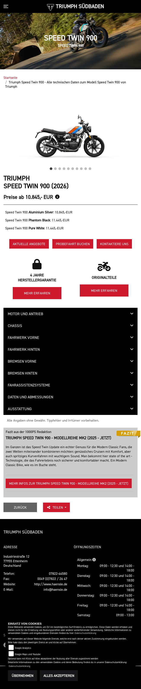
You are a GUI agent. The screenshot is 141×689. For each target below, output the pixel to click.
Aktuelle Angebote (29, 244)
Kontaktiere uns (114, 244)
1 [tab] (51, 167)
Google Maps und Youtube (27, 654)
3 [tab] (59, 167)
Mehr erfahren (37, 293)
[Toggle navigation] (6, 6)
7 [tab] (77, 167)
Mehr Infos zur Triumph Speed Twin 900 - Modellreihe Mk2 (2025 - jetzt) (68, 483)
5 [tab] (68, 167)
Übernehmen (22, 675)
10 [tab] (90, 167)
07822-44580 (58, 573)
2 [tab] (55, 167)
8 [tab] (81, 167)
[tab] (70, 314)
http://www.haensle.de (50, 584)
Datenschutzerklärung (85, 633)
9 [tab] (85, 167)
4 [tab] (64, 167)
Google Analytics (23, 648)
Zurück (20, 507)
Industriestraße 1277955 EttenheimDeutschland (16, 561)
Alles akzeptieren (58, 675)
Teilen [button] (55, 507)
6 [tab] (72, 167)
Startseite (10, 77)
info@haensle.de (55, 589)
